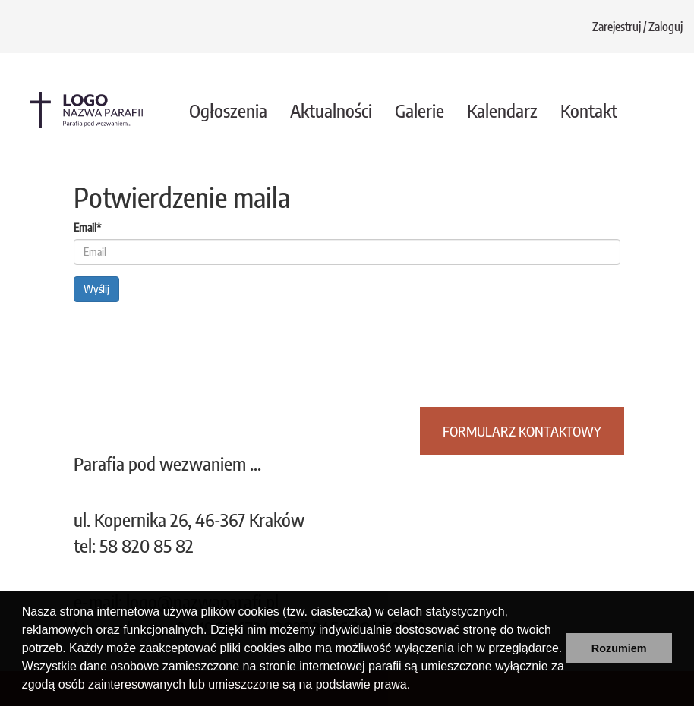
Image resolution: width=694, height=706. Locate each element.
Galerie (419, 110)
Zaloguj (665, 26)
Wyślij (96, 288)
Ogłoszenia (228, 110)
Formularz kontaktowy (522, 431)
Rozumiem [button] (619, 648)
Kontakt (588, 110)
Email (87, 227)
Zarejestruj (616, 26)
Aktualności (331, 110)
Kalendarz (502, 110)
